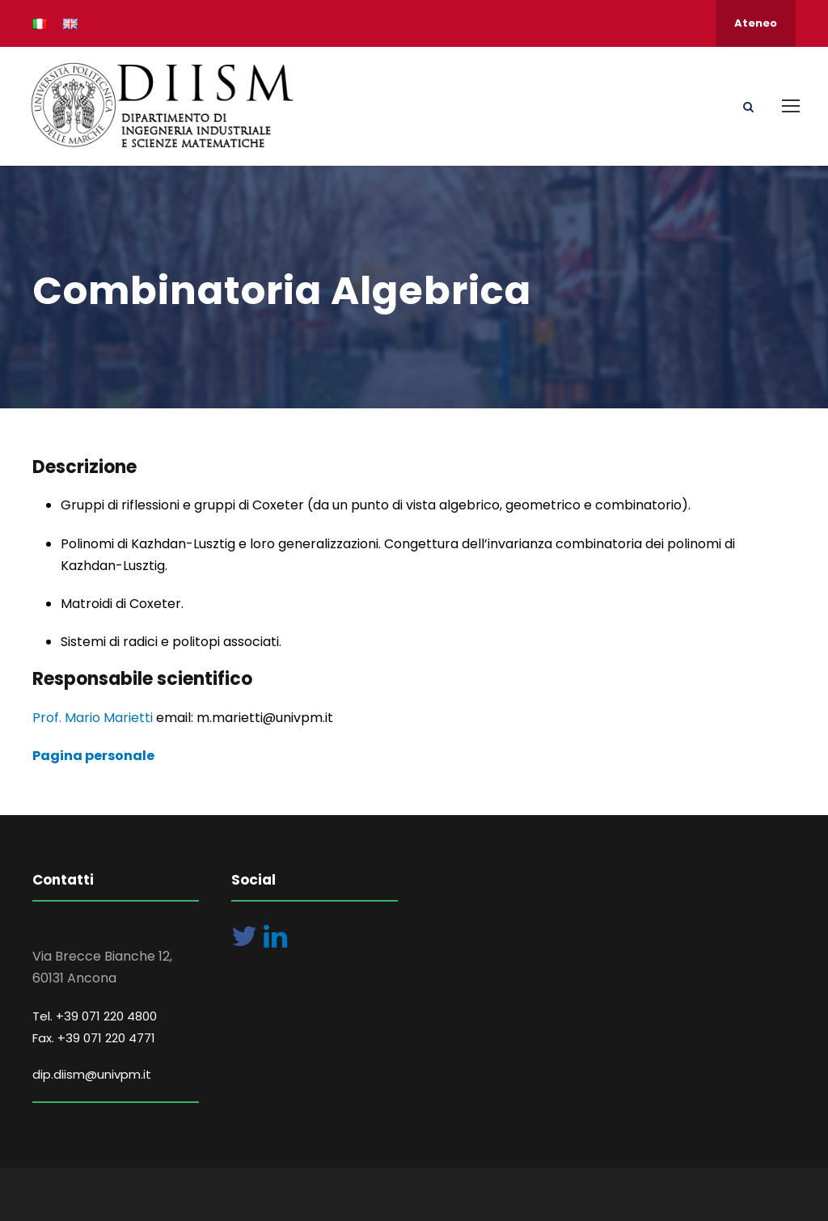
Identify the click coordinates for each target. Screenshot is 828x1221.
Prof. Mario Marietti (94, 717)
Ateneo (755, 23)
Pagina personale (93, 755)
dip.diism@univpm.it (91, 1074)
